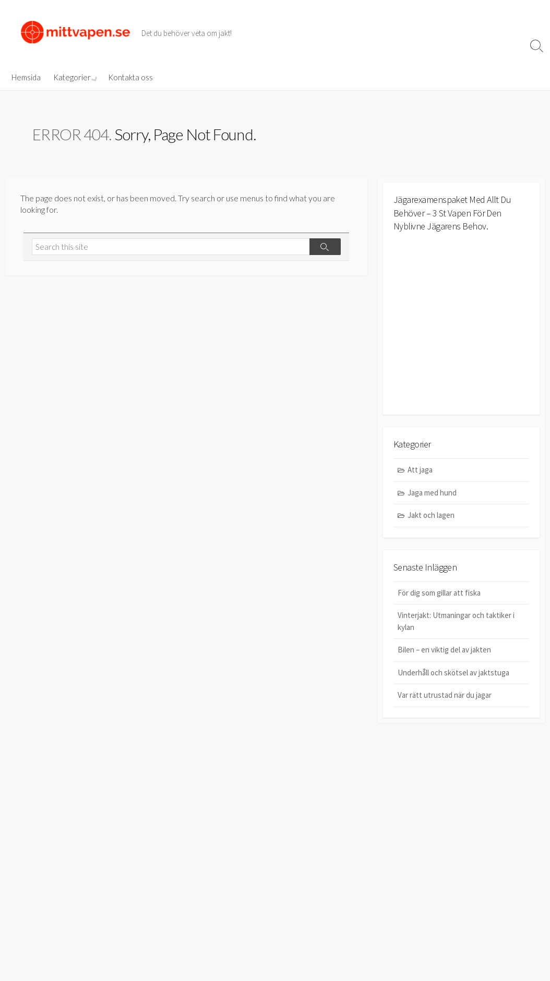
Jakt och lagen (431, 515)
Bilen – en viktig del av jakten (444, 650)
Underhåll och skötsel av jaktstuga (453, 672)
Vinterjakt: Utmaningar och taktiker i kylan (456, 621)
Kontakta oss (129, 77)
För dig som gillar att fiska (439, 593)
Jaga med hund (432, 493)
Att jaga (420, 470)
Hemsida (26, 77)
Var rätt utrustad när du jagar (445, 695)
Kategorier (72, 77)
